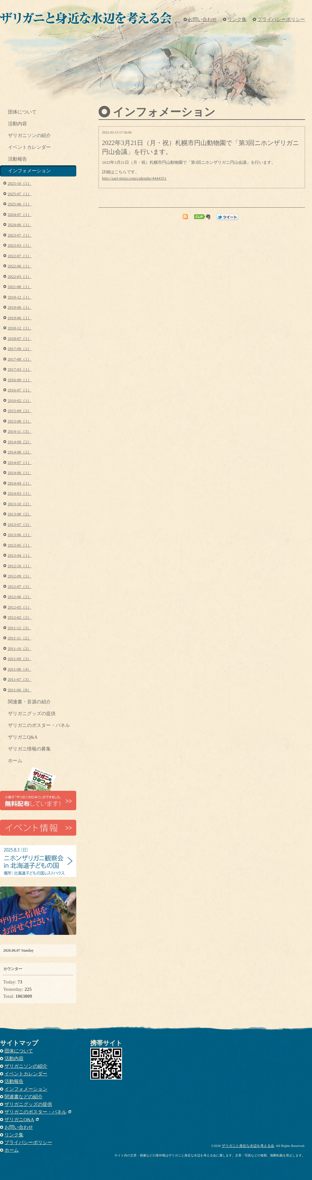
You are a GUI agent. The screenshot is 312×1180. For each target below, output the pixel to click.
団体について (22, 111)
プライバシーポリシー (281, 19)
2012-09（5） (19, 576)
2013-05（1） (19, 545)
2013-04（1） (19, 555)
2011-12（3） (19, 628)
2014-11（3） (19, 431)
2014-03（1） (19, 493)
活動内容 (17, 123)
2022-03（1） (19, 276)
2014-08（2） (19, 452)
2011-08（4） (19, 669)
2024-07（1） (19, 214)
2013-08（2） (19, 514)
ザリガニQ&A (22, 737)
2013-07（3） (19, 524)
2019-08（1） (19, 307)
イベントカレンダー (29, 147)
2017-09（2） (19, 349)
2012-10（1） (19, 566)
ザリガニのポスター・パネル (39, 725)
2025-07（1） (19, 194)
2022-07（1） (19, 256)
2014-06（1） (19, 473)
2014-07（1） (19, 462)
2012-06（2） (19, 597)
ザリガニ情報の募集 (29, 748)
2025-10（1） (19, 183)
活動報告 (17, 159)
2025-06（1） (19, 204)
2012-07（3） (19, 586)
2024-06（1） (19, 225)
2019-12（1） (19, 297)
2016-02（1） (19, 400)
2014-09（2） (19, 442)
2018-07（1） (19, 338)
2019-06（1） (19, 318)
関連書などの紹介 (23, 1096)
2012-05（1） (19, 607)
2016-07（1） (19, 390)
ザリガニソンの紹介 (29, 135)
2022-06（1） (19, 266)
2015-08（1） (19, 421)
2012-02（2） (19, 617)
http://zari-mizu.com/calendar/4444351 (134, 178)
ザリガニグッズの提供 (32, 713)
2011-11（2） (19, 638)
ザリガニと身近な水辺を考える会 (248, 1146)
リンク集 (237, 19)
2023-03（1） (19, 245)
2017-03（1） (19, 369)
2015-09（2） (19, 411)
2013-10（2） (19, 504)
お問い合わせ (202, 19)
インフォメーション (29, 170)
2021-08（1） (19, 287)
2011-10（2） (19, 648)
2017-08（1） (19, 359)
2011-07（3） (19, 679)
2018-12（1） (19, 328)
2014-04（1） (19, 483)
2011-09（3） (19, 659)
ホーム (15, 760)
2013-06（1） (19, 535)
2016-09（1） (19, 380)
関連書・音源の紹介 (29, 701)
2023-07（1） (19, 235)
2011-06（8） (19, 690)
